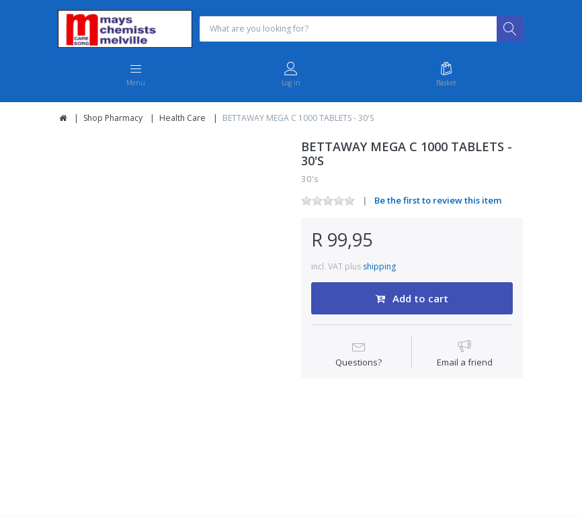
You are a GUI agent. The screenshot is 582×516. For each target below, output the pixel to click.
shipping (379, 267)
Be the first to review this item (437, 202)
